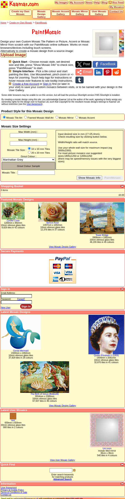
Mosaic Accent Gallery (60, 12)
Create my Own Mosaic (20, 12)
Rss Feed (118, 2)
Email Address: (8, 290)
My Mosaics (117, 6)
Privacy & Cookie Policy (12, 487)
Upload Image (13, 55)
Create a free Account (26, 83)
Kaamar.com (20, 4)
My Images (61, 2)
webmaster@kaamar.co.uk (25, 495)
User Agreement (9, 484)
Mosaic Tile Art (14, 114)
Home (3, 23)
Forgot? (21, 296)
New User (6, 304)
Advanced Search (62, 476)
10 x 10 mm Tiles (40, 145)
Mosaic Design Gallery (41, 14)
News (89, 2)
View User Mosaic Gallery (62, 457)
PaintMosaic (41, 23)
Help (97, 2)
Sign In (47, 83)
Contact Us (116, 11)
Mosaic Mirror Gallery (80, 12)
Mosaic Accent (87, 114)
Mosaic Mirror (66, 114)
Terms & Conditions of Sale (14, 489)
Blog (104, 2)
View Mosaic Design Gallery (62, 402)
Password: (6, 296)
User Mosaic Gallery (99, 12)
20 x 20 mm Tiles (40, 149)
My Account (77, 2)
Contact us (6, 491)
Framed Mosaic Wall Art (41, 114)
